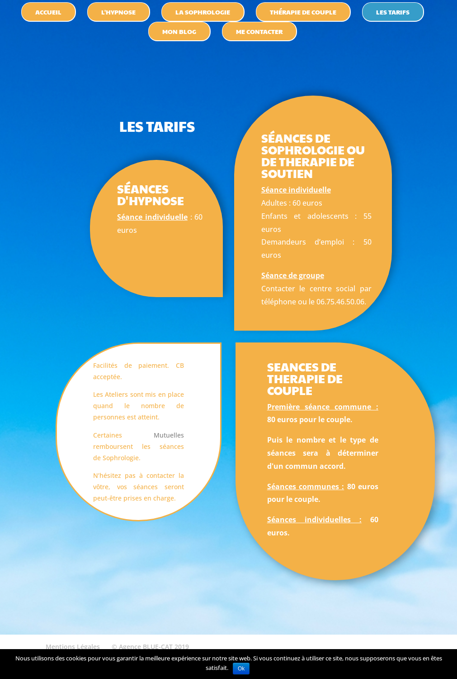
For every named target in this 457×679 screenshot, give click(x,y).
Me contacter (259, 31)
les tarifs (393, 11)
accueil (48, 11)
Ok (241, 668)
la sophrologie (202, 11)
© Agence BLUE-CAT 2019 (150, 646)
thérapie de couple (303, 11)
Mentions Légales (73, 646)
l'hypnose (118, 11)
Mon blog (179, 31)
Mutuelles (169, 435)
